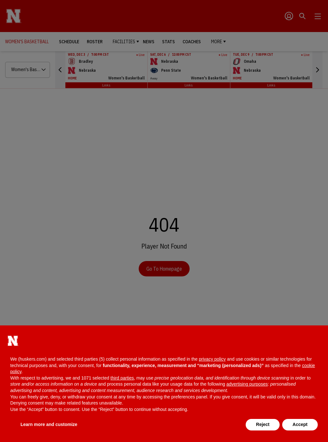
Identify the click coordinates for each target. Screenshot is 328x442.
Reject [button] (262, 424)
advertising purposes (247, 384)
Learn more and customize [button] (48, 424)
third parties (122, 378)
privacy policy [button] (212, 359)
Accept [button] (300, 424)
